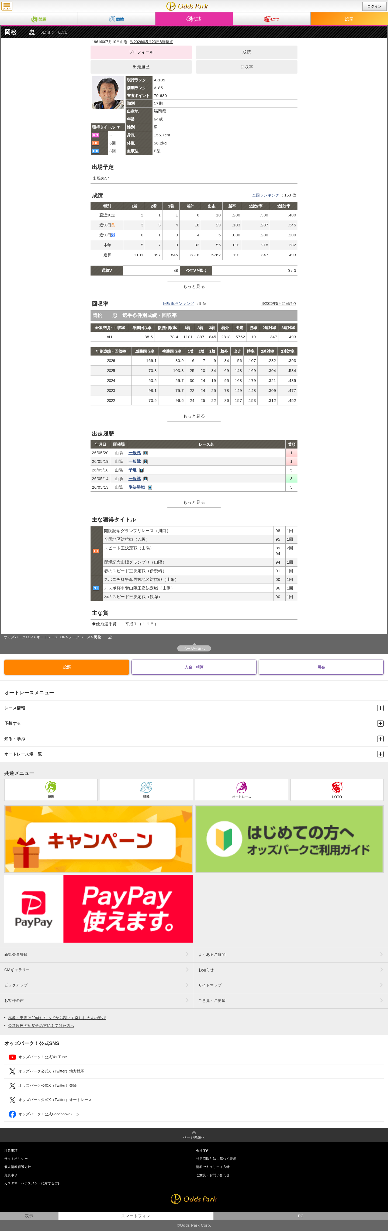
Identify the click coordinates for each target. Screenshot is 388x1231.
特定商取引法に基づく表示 (216, 1159)
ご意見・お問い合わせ (213, 1175)
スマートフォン (135, 1216)
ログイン (374, 6)
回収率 (247, 67)
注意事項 (11, 1151)
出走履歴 (141, 67)
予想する (194, 723)
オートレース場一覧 (194, 754)
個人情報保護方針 (17, 1167)
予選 (133, 470)
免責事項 (11, 1175)
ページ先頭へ (194, 649)
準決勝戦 (137, 487)
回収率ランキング (178, 303)
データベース (80, 637)
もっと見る (194, 286)
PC (301, 1216)
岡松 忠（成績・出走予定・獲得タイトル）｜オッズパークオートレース (187, 6)
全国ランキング (265, 195)
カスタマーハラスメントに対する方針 (32, 1183)
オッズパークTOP (18, 637)
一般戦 (135, 452)
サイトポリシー (16, 1159)
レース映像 (145, 453)
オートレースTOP (50, 637)
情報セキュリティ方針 (213, 1167)
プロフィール (141, 52)
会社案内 (203, 1151)
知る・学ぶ (194, 739)
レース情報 (194, 708)
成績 (246, 52)
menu (6, 6)
